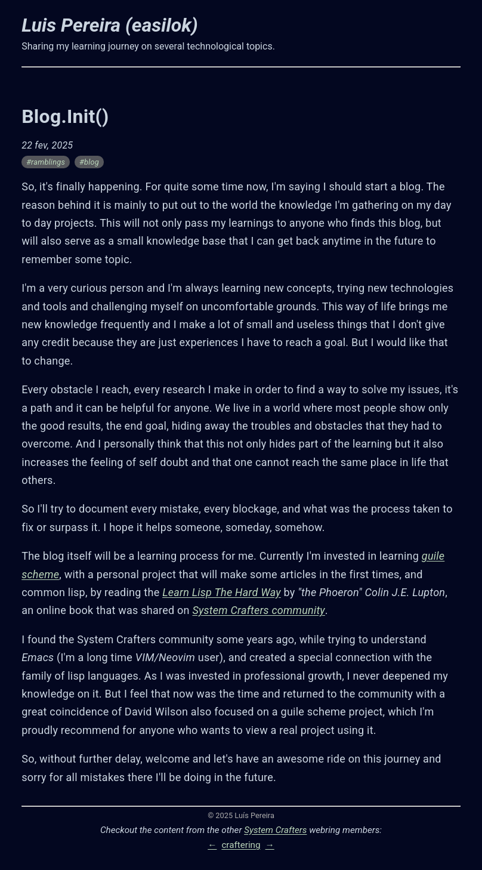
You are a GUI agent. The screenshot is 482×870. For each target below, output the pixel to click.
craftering (240, 845)
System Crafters (275, 830)
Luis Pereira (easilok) (109, 25)
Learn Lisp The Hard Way (221, 592)
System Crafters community (258, 610)
